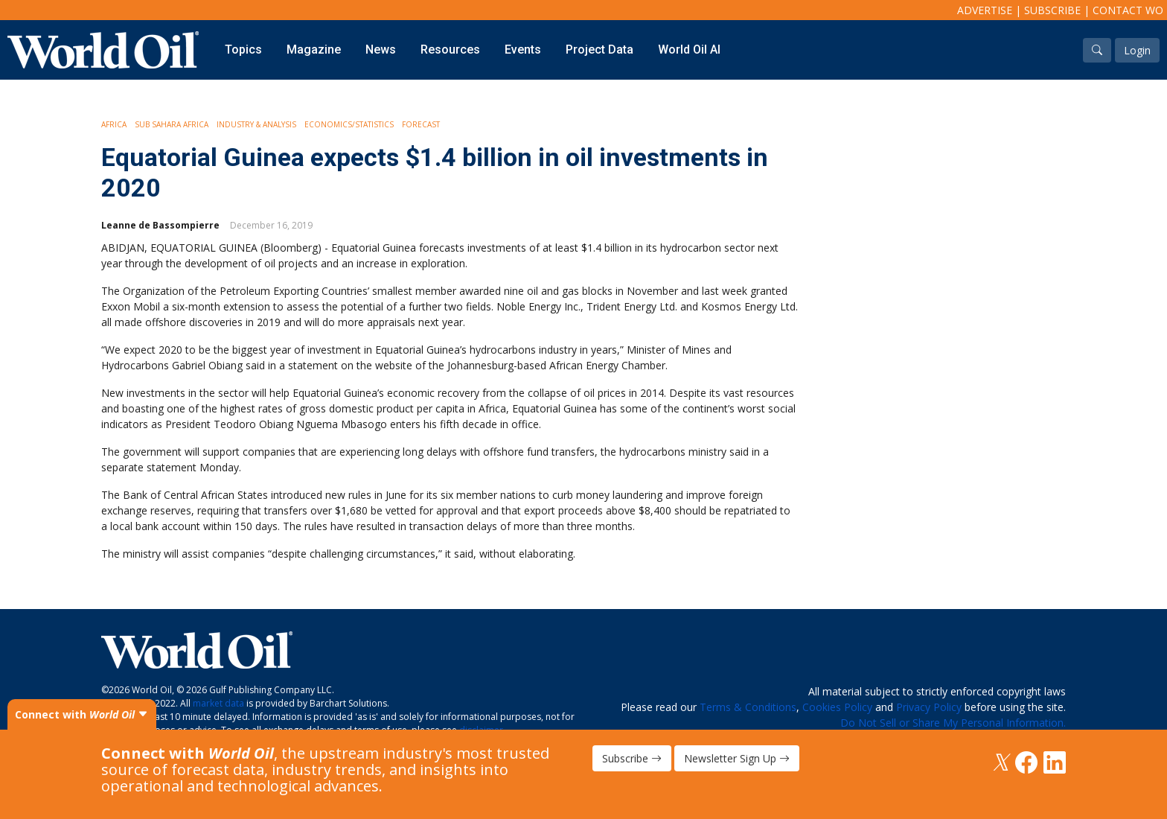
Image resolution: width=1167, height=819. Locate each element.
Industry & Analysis (256, 124)
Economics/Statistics (349, 124)
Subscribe (1052, 10)
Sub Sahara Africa (171, 124)
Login (1137, 50)
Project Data (599, 49)
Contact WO (1128, 10)
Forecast (421, 124)
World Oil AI (689, 49)
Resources (450, 49)
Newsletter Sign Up (737, 758)
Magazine (314, 49)
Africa (114, 124)
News (380, 49)
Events (523, 49)
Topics (243, 49)
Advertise (984, 10)
